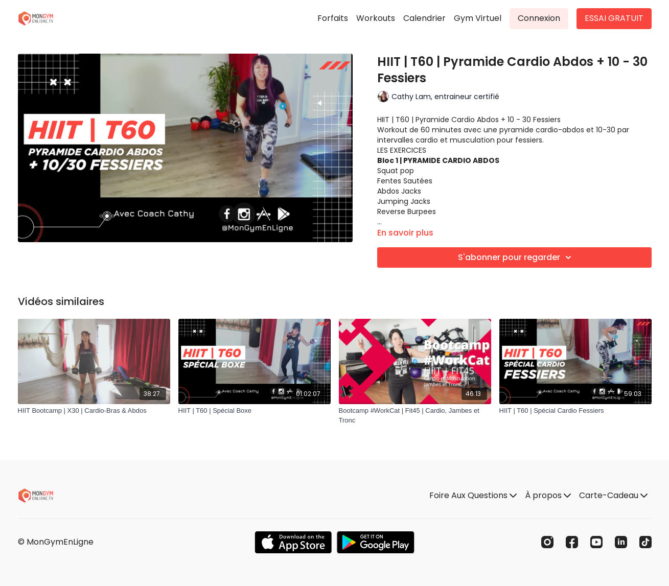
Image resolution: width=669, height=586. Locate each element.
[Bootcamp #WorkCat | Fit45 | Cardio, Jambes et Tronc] (415, 416)
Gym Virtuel (477, 18)
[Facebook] (572, 542)
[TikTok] (645, 542)
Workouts (375, 18)
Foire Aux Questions (473, 495)
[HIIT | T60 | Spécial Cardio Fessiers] (575, 411)
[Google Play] (375, 542)
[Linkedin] (621, 542)
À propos (548, 495)
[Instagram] (547, 542)
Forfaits (332, 18)
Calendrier (424, 18)
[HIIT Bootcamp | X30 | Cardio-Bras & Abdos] (94, 411)
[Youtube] (596, 542)
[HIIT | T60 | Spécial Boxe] (254, 411)
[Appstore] (293, 542)
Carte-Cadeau (613, 495)
